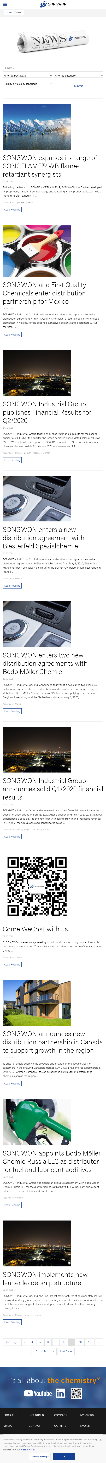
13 (35, 1351)
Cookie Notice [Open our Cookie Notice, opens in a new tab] (28, 1449)
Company (60, 1415)
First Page (12, 1342)
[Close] (100, 1440)
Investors (87, 1415)
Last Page (66, 1351)
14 (45, 1351)
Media (9, 12)
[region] (53, 1448)
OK (64, 1456)
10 (80, 1342)
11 (89, 1342)
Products (10, 1415)
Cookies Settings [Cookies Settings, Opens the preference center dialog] (40, 1456)
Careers (60, 1425)
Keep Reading (12, 209)
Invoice (85, 1425)
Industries (36, 1415)
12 (98, 1342)
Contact (34, 1425)
